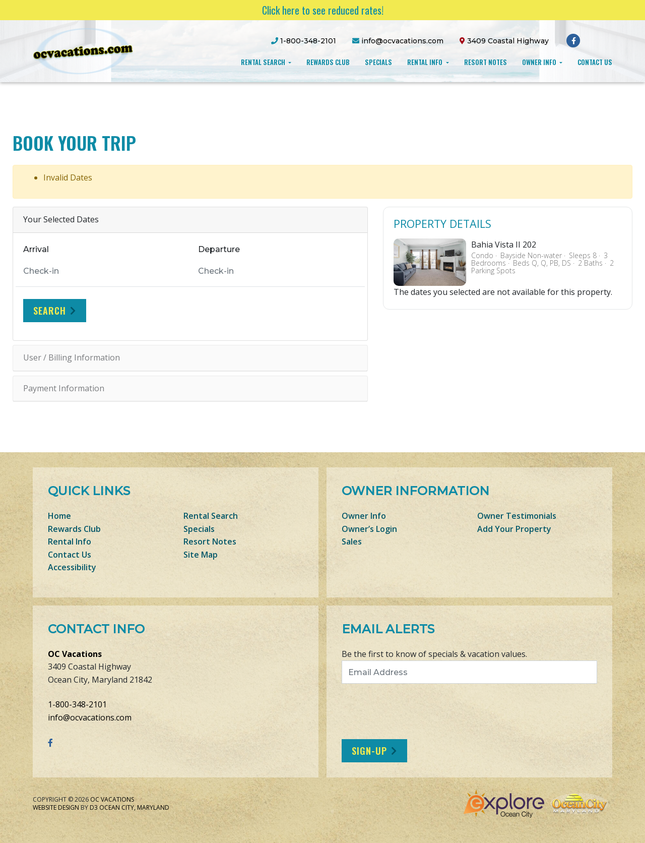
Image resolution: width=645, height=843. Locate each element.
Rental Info (425, 62)
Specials (378, 62)
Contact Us (594, 62)
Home (59, 515)
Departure (219, 249)
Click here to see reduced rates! (322, 10)
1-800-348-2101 (77, 704)
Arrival (36, 249)
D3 (94, 807)
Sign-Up (369, 750)
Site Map (200, 554)
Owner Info (540, 62)
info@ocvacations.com (90, 717)
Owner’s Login (369, 528)
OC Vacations (75, 653)
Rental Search (264, 62)
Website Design (56, 807)
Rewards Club (328, 62)
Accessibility (72, 567)
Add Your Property (514, 528)
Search (49, 310)
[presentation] (425, 711)
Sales (352, 541)
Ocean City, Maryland (134, 807)
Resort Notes (485, 62)
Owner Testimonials (516, 515)
